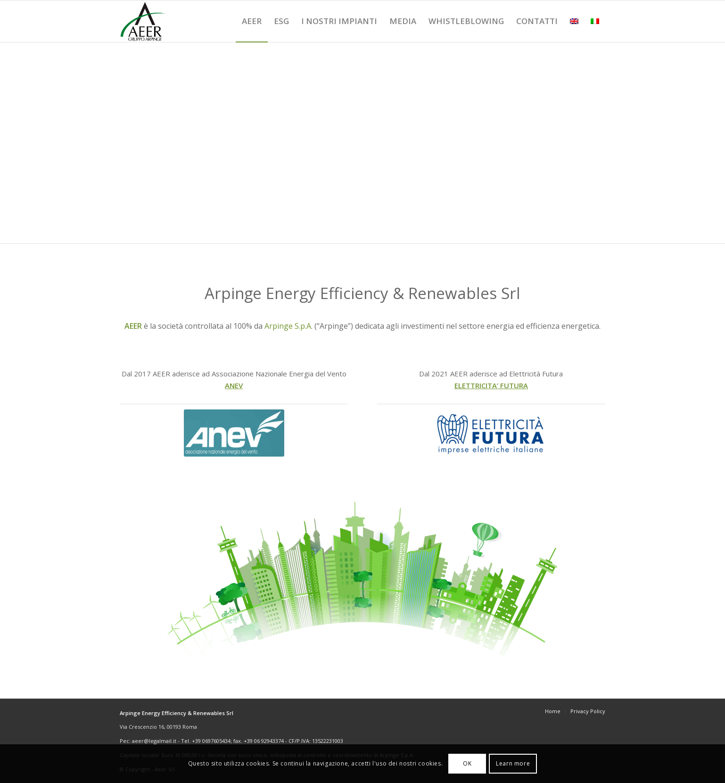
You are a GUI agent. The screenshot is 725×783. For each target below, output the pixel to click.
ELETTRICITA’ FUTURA (491, 385)
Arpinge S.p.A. (288, 326)
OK (467, 763)
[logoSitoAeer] (143, 21)
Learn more (513, 763)
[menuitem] (252, 21)
